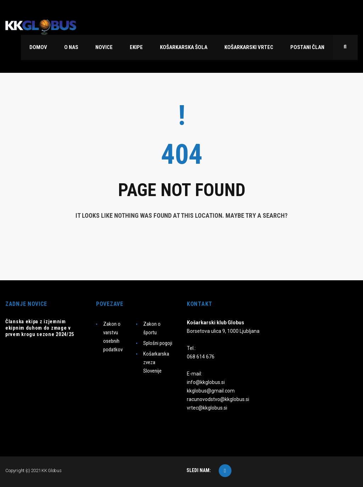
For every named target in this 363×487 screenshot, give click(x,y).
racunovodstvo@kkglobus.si (218, 399)
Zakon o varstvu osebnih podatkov (113, 337)
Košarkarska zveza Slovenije (156, 362)
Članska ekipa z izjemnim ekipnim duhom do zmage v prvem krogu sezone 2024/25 (39, 328)
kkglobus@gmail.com (211, 391)
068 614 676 (200, 356)
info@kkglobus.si (206, 382)
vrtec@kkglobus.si (207, 408)
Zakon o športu (152, 328)
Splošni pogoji (157, 343)
